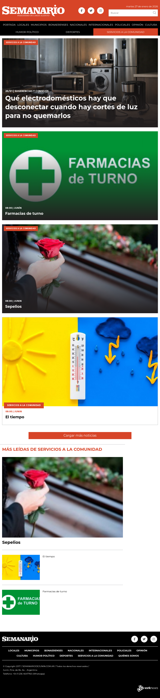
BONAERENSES (58, 24)
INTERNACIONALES (101, 24)
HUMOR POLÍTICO (27, 32)
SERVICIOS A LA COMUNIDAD (125, 32)
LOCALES (23, 24)
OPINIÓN (137, 24)
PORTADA (9, 24)
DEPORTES (73, 32)
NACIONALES (78, 24)
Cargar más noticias (80, 435)
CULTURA (151, 24)
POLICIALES (122, 24)
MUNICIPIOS (39, 24)
